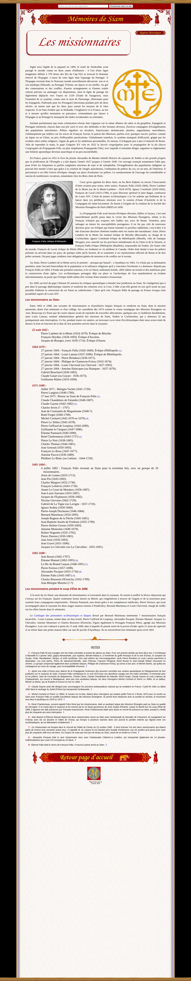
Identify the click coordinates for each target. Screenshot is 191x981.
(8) (80, 572)
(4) (87, 418)
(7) (86, 564)
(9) (73, 576)
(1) (120, 351)
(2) (98, 396)
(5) (80, 437)
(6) (76, 560)
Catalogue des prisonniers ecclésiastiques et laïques (62, 615)
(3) (75, 404)
